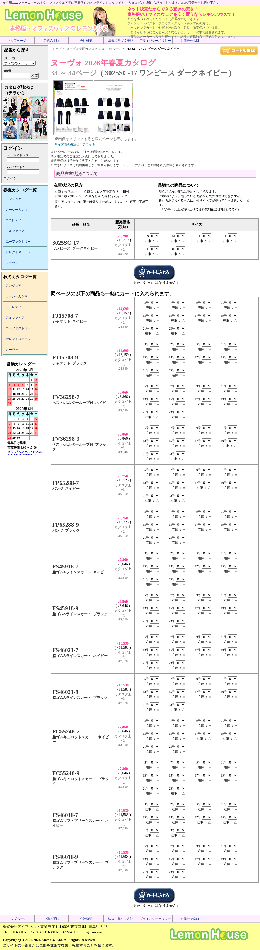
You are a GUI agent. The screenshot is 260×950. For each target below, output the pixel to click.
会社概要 (86, 40)
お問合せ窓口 (189, 40)
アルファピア (15, 231)
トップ (56, 49)
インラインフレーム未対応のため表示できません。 (24, 408)
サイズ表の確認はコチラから (75, 144)
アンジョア (13, 199)
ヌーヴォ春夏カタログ (82, 49)
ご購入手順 (51, 40)
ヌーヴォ (12, 263)
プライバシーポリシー (155, 40)
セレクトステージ (18, 252)
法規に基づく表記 (120, 40)
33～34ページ (111, 49)
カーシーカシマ (17, 209)
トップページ (17, 40)
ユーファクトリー (18, 241)
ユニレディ (13, 220)
